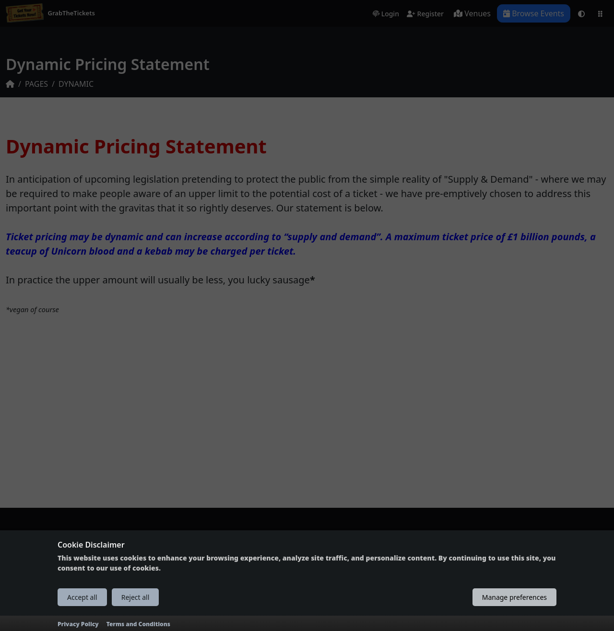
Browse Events (533, 13)
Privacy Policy (78, 624)
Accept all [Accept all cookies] (82, 597)
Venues (472, 13)
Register (425, 14)
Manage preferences (514, 597)
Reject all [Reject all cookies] (135, 597)
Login (386, 14)
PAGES (36, 84)
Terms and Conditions (138, 624)
